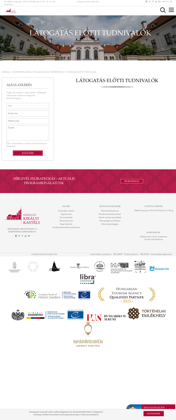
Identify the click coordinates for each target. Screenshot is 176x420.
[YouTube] (156, 2)
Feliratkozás (131, 181)
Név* (9, 104)
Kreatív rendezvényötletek (110, 218)
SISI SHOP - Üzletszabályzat (125, 254)
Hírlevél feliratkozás (110, 211)
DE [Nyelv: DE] (170, 2)
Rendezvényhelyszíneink (110, 214)
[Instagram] (149, 2)
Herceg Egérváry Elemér (109, 221)
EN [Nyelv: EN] (167, 2)
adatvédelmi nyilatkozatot (23, 144)
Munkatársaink (66, 221)
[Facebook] (146, 2)
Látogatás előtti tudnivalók (81, 72)
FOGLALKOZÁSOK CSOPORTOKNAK (49, 72)
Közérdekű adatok (66, 211)
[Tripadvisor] (159, 2)
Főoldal (6, 72)
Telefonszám (12, 119)
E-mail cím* (12, 112)
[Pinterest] (152, 2)
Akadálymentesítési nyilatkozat (66, 227)
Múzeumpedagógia (21, 72)
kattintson (158, 239)
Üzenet (10, 127)
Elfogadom (153, 413)
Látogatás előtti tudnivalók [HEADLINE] (88, 2)
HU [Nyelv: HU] (164, 2)
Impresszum (66, 214)
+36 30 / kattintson (159, 237)
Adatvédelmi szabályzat (100, 254)
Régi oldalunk (66, 224)
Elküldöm (28, 153)
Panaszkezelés (66, 218)
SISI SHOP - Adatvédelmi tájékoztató (156, 254)
